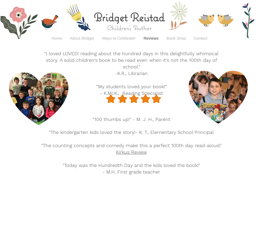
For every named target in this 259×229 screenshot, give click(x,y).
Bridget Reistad (129, 17)
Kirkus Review (131, 152)
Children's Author (129, 28)
